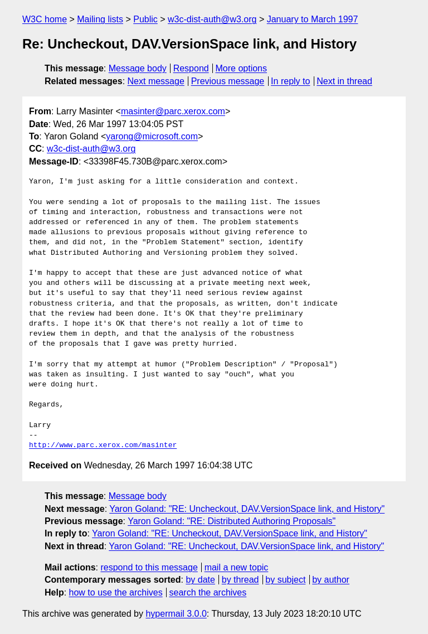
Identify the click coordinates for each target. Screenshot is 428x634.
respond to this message (148, 567)
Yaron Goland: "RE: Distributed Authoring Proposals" (231, 521)
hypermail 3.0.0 (175, 613)
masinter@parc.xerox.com (173, 111)
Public (145, 19)
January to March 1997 (312, 19)
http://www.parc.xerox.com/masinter (103, 446)
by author (330, 579)
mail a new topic (237, 567)
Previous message (228, 81)
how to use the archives (116, 592)
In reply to (290, 81)
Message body (138, 68)
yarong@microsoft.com (152, 136)
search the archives (208, 592)
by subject (285, 579)
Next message (156, 81)
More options (242, 68)
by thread (240, 579)
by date (200, 579)
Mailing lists (100, 19)
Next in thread (344, 81)
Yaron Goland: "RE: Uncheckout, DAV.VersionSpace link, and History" (247, 509)
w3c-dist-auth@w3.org (212, 19)
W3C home (44, 19)
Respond (191, 68)
